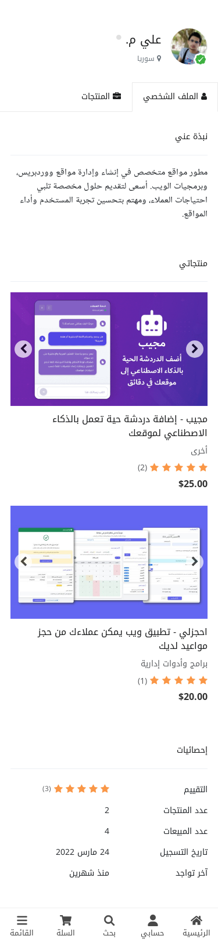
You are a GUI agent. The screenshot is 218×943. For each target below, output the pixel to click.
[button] (23, 349)
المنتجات (101, 96)
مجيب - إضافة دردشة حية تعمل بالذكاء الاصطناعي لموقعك (130, 426)
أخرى (199, 451)
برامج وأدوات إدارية (174, 664)
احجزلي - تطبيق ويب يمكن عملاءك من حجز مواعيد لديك (123, 639)
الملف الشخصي (175, 96)
